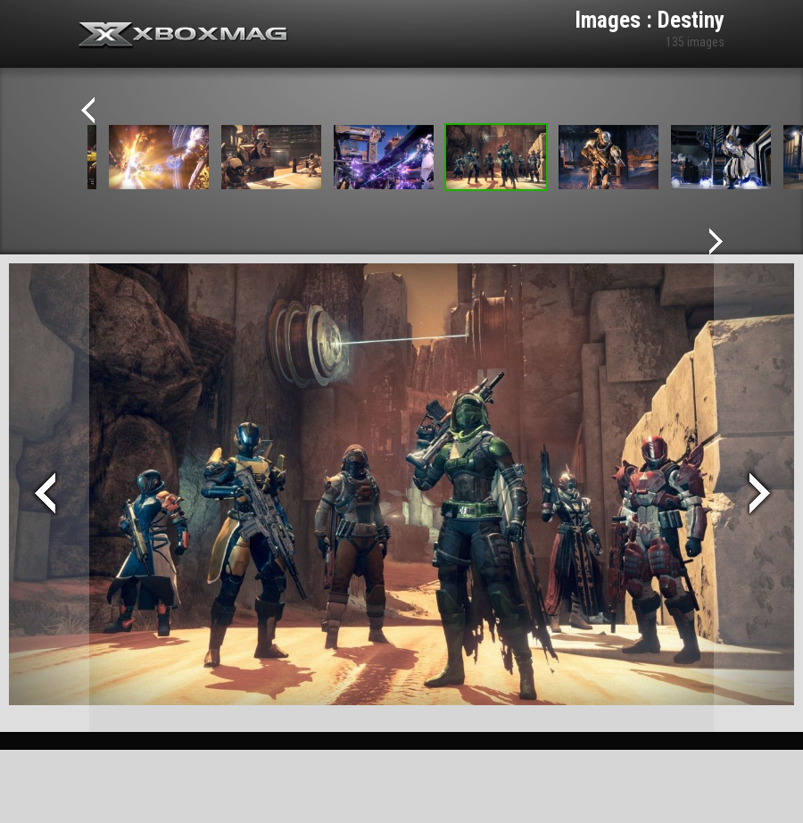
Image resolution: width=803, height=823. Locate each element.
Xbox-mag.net (183, 35)
